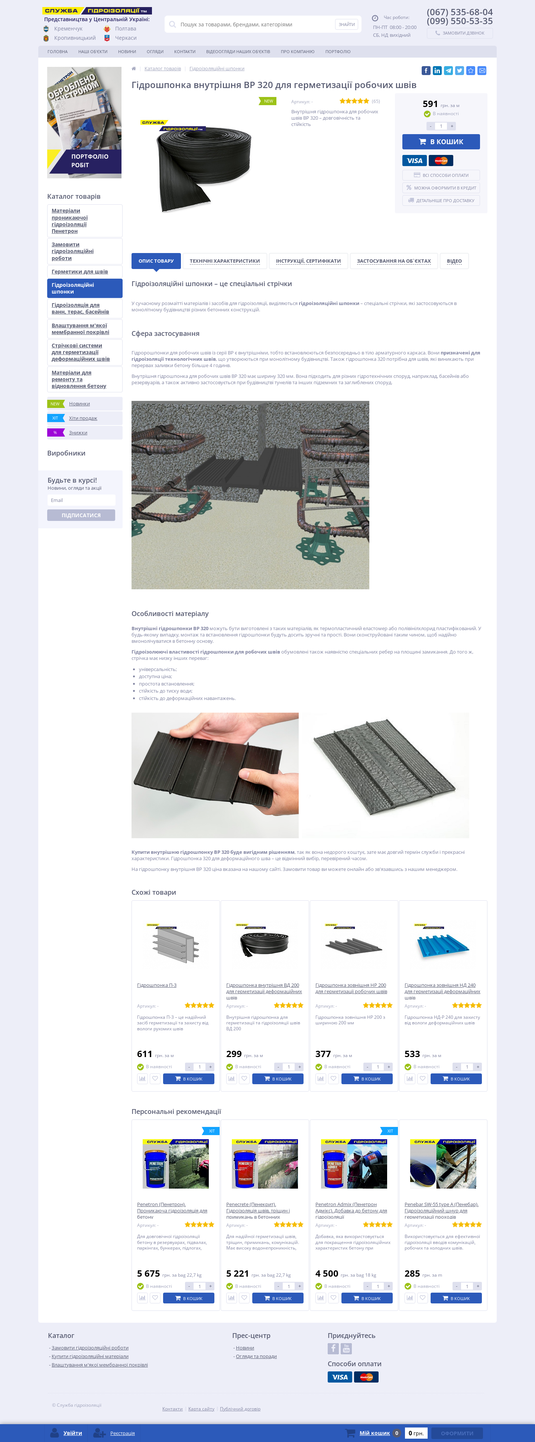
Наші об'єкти (92, 51)
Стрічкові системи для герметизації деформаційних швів (81, 352)
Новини (127, 51)
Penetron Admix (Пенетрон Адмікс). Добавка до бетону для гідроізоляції (351, 1210)
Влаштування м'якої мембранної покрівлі (80, 329)
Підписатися (81, 515)
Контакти (184, 51)
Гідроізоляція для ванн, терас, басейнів (80, 308)
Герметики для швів (80, 271)
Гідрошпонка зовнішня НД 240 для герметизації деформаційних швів (442, 991)
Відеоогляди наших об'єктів (238, 51)
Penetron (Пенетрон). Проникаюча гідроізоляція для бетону (172, 1210)
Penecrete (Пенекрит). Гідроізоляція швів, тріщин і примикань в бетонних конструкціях (258, 1213)
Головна (58, 51)
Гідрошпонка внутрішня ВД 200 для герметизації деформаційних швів (264, 991)
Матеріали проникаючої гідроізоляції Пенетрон (70, 220)
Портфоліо (338, 51)
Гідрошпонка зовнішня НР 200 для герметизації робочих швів (351, 988)
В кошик (441, 141)
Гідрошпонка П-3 (156, 985)
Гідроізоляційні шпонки (73, 288)
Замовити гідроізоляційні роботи (73, 251)
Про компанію (298, 51)
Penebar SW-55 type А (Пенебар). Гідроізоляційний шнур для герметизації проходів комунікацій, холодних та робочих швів (442, 1216)
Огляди (155, 51)
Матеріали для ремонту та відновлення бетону (79, 379)
